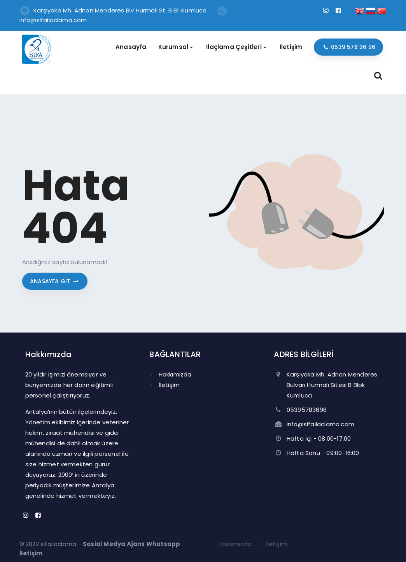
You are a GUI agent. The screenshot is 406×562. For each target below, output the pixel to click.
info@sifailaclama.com (53, 20)
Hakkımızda (175, 374)
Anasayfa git (55, 281)
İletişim (169, 385)
